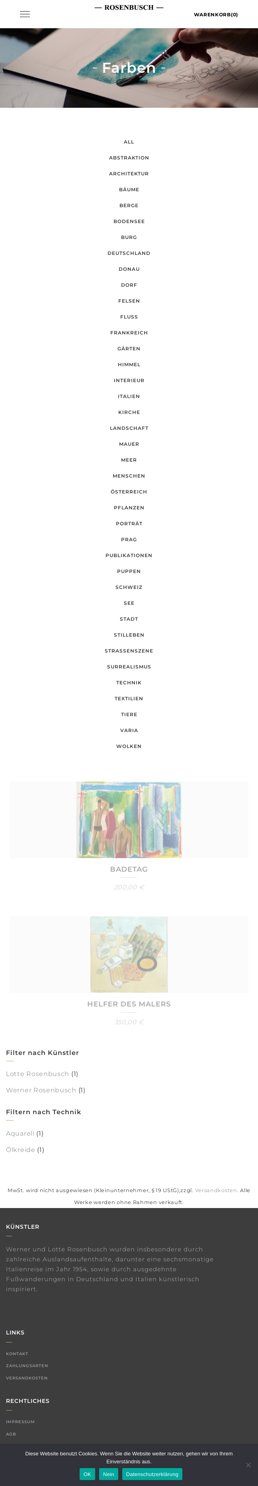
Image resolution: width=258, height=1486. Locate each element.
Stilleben (129, 635)
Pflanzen (129, 508)
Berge (129, 205)
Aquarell (20, 1133)
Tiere (129, 714)
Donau (129, 269)
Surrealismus (129, 667)
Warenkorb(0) (216, 14)
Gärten (129, 349)
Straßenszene (129, 651)
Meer (129, 460)
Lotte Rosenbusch (37, 1074)
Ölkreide (20, 1150)
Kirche (129, 412)
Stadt (129, 619)
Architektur (129, 174)
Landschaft (129, 428)
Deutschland (129, 253)
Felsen (129, 301)
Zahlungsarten (27, 1365)
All (129, 142)
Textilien (129, 698)
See (129, 603)
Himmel (129, 364)
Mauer (129, 444)
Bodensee (129, 221)
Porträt (129, 523)
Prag (129, 539)
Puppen (129, 571)
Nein (108, 1474)
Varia (129, 730)
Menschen (129, 476)
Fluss (129, 317)
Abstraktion (129, 158)
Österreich (129, 492)
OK (87, 1474)
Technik (129, 683)
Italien (129, 396)
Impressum (20, 1421)
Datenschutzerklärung (152, 1474)
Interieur (129, 380)
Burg (129, 237)
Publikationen (129, 555)
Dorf (129, 285)
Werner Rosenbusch (41, 1090)
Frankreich (129, 333)
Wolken (129, 746)
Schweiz (129, 587)
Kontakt (17, 1353)
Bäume (129, 189)
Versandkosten (216, 1190)
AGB (11, 1434)
